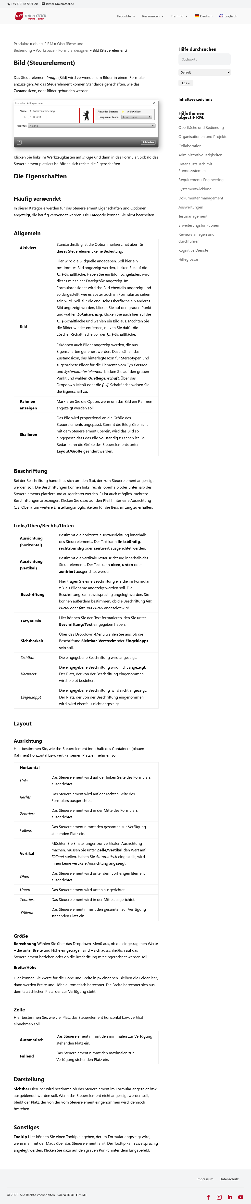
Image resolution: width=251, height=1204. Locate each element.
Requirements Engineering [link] (201, 179)
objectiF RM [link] (43, 43)
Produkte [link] (124, 16)
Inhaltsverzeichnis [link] (195, 99)
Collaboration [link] (189, 145)
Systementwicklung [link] (195, 188)
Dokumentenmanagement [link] (200, 197)
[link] (24, 4)
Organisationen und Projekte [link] (202, 136)
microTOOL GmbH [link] (72, 1194)
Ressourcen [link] (151, 16)
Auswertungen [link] (190, 206)
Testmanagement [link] (192, 216)
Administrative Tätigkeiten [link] (200, 154)
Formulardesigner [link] (73, 50)
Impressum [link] (205, 1179)
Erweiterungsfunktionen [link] (198, 225)
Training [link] (177, 16)
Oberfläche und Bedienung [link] (201, 127)
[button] (208, 1197)
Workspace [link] (45, 50)
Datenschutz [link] (229, 1179)
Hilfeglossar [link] (188, 259)
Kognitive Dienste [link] (193, 250)
